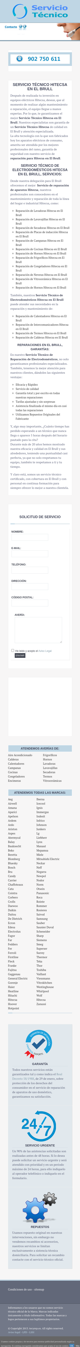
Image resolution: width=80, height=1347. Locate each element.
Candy (12, 876)
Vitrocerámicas (52, 781)
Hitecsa (12, 1000)
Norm (40, 884)
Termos (47, 776)
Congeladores (16, 776)
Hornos (47, 759)
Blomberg (14, 859)
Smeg (39, 944)
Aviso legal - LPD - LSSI (21, 1332)
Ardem (12, 820)
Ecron (11, 923)
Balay (11, 842)
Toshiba (41, 970)
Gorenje (13, 983)
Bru (10, 872)
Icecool (40, 803)
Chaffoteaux (15, 884)
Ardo (11, 825)
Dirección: (19, 581)
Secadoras (49, 772)
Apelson (13, 816)
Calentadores (16, 764)
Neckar (40, 863)
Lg (37, 833)
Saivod (40, 914)
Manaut (41, 846)
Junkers (41, 829)
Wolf (39, 995)
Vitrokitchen (44, 983)
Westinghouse (45, 987)
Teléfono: (19, 564)
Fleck (11, 961)
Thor (39, 966)
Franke (12, 966)
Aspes (11, 833)
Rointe (40, 902)
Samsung (42, 919)
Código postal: (23, 597)
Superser (41, 948)
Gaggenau (14, 974)
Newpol (41, 876)
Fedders (13, 944)
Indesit (40, 816)
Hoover (12, 1004)
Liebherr (41, 838)
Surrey (40, 953)
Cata (11, 889)
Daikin (12, 910)
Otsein (40, 889)
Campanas (14, 768)
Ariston (12, 829)
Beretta (12, 855)
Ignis (39, 808)
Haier (11, 987)
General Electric (18, 978)
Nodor (40, 880)
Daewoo (13, 906)
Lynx (39, 842)
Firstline (13, 957)
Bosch (12, 867)
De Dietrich (15, 919)
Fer (10, 948)
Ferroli (12, 953)
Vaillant (41, 974)
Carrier (12, 880)
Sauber (40, 923)
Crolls (11, 902)
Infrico (40, 820)
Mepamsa (42, 850)
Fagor (11, 936)
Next (74, 33)
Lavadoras (49, 764)
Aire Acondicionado (20, 755)
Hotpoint (13, 1008)
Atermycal (14, 838)
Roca (39, 897)
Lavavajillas (50, 768)
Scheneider (43, 931)
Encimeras (14, 781)
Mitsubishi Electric (48, 859)
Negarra (41, 872)
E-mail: (16, 548)
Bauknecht (14, 846)
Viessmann (43, 978)
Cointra (12, 893)
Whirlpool (42, 991)
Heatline (13, 991)
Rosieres (41, 910)
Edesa (11, 927)
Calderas (13, 759)
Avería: (20, 614)
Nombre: (18, 531)
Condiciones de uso (20, 1289)
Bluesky (13, 863)
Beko (11, 850)
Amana (12, 808)
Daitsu (12, 914)
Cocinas (13, 772)
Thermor (41, 957)
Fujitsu (12, 970)
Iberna (40, 799)
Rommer (41, 906)
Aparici (12, 812)
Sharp (40, 936)
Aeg (10, 799)
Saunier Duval (45, 927)
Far (10, 940)
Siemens (41, 940)
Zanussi (41, 1004)
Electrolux (14, 931)
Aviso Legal (45, 651)
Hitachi (12, 995)
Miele (39, 855)
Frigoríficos (50, 755)
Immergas (42, 812)
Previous (5, 33)
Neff (39, 867)
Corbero (13, 897)
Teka (39, 961)
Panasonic (42, 893)
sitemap (39, 1289)
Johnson (41, 825)
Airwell (12, 803)
